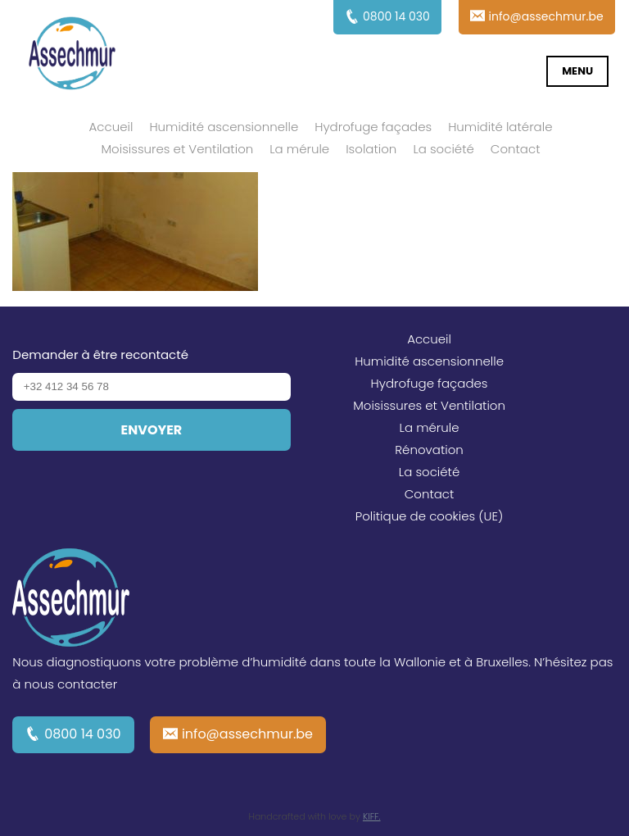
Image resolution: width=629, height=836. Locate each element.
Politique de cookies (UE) (429, 516)
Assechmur (72, 55)
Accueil (111, 126)
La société (443, 148)
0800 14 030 (82, 734)
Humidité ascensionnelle (223, 126)
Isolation (371, 148)
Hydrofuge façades (373, 126)
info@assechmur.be (247, 734)
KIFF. (372, 816)
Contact (516, 148)
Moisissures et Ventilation (177, 148)
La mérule (299, 148)
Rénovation (429, 449)
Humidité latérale (500, 126)
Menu (577, 71)
